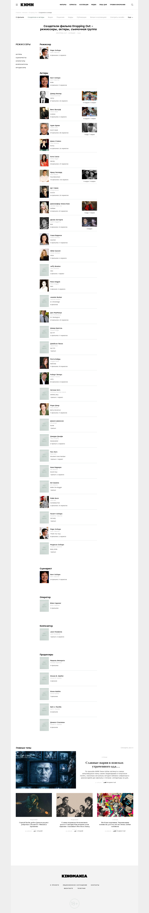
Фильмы (63, 4)
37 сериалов (64, 164)
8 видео (93, 102)
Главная (18, 12)
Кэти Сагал (54, 157)
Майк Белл (54, 498)
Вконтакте (68, 888)
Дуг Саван (54, 188)
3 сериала (61, 289)
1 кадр (86, 134)
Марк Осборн (55, 50)
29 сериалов (63, 211)
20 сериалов (64, 195)
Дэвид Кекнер (55, 94)
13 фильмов (54, 242)
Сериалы (72, 4)
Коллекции (83, 4)
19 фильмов (54, 258)
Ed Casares (54, 483)
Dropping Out (33, 12)
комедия (71, 33)
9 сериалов (63, 85)
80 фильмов (54, 382)
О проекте (54, 885)
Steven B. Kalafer (57, 676)
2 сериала (62, 55)
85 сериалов (64, 133)
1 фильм (53, 351)
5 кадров (86, 118)
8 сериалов (64, 382)
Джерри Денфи (56, 436)
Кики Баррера (55, 467)
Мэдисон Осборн (57, 545)
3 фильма (53, 289)
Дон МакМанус (56, 313)
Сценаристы (21, 57)
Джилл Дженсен (57, 421)
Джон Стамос (55, 141)
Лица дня (103, 4)
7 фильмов (54, 696)
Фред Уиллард (56, 172)
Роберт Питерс (56, 375)
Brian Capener (55, 603)
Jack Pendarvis (56, 632)
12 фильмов (54, 335)
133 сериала (64, 179)
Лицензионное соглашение (75, 885)
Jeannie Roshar (56, 297)
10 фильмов (54, 608)
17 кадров (86, 102)
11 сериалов (63, 242)
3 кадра (86, 181)
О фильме (20, 17)
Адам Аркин (55, 125)
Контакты (95, 885)
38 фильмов (54, 164)
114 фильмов (54, 179)
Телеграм (81, 888)
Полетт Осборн (56, 514)
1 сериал (61, 273)
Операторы (20, 61)
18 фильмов (54, 117)
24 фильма (54, 85)
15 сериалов (63, 505)
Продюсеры (21, 67)
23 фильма (54, 211)
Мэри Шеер (54, 405)
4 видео (93, 181)
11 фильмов (54, 366)
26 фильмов (54, 195)
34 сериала (64, 101)
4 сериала (63, 117)
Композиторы (22, 64)
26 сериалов (64, 148)
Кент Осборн (55, 78)
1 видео (93, 118)
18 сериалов (63, 366)
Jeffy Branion (55, 266)
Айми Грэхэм (55, 251)
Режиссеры (23, 44)
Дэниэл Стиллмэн (57, 722)
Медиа (93, 4)
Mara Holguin (55, 282)
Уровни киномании (117, 4)
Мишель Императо (57, 660)
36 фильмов (54, 148)
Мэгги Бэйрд (55, 359)
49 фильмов (54, 133)
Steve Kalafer (55, 691)
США (79, 33)
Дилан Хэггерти (56, 220)
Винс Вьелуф (55, 109)
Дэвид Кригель (56, 328)
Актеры (19, 54)
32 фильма (54, 712)
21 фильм (53, 444)
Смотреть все (126, 748)
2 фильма (53, 273)
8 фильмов (54, 55)
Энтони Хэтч (55, 390)
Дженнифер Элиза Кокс (60, 204)
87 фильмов (54, 101)
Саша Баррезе (56, 235)
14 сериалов (63, 227)
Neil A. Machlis (55, 707)
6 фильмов (54, 505)
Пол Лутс (53, 452)
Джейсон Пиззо (56, 344)
